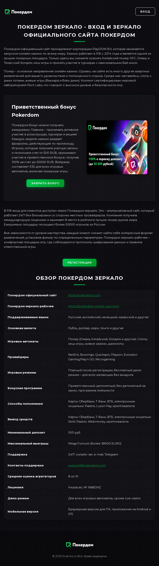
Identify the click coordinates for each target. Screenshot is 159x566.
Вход (145, 11)
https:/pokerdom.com (84, 295)
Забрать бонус (45, 183)
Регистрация (80, 262)
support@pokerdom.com (87, 465)
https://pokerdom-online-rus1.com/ (93, 306)
